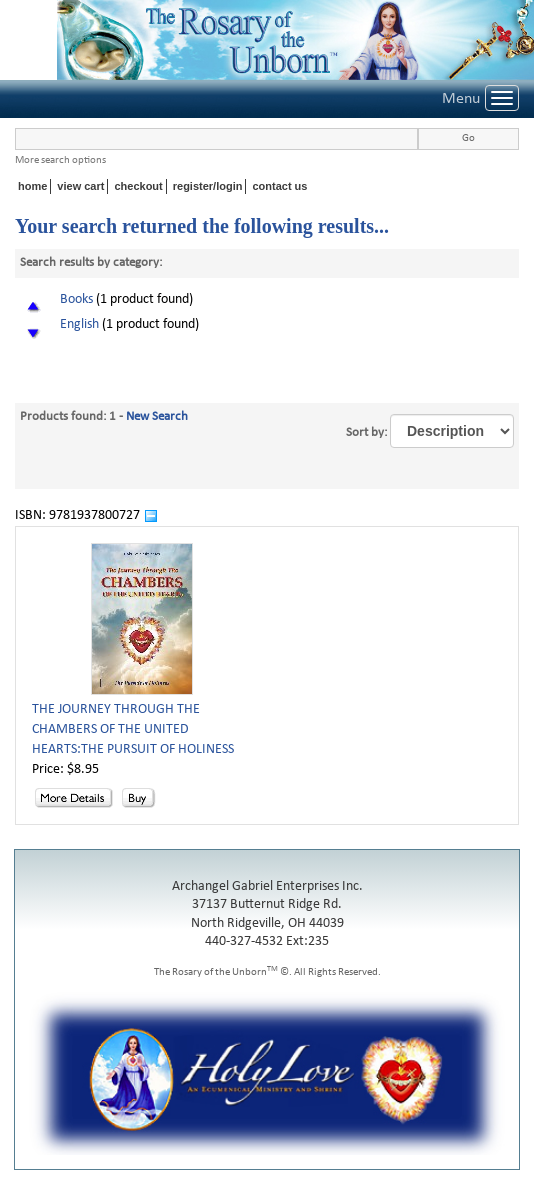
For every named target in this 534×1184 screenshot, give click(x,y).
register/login (208, 186)
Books (76, 299)
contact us (279, 186)
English (79, 324)
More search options (60, 160)
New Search (157, 416)
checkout (138, 186)
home (32, 186)
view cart (80, 186)
